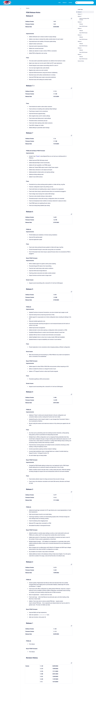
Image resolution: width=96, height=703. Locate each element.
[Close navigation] (20, 9)
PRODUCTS (65, 2)
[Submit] (77, 3)
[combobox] (84, 2)
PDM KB (27, 8)
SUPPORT (70, 2)
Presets (38, 156)
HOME (59, 2)
